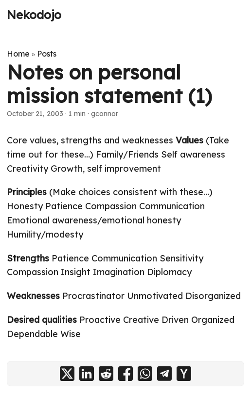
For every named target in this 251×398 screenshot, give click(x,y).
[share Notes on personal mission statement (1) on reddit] (106, 373)
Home (18, 54)
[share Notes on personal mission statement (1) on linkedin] (86, 373)
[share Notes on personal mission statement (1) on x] (67, 373)
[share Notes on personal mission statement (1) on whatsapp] (145, 373)
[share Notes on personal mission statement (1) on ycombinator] (184, 373)
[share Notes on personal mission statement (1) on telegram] (164, 373)
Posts (46, 54)
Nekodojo (34, 14)
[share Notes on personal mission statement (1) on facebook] (125, 373)
